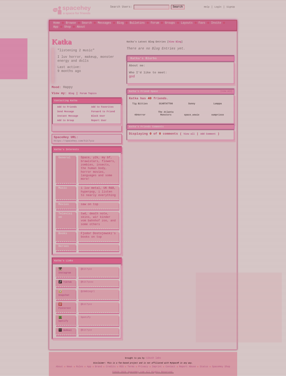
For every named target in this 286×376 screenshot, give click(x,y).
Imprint (157, 365)
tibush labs (153, 356)
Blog (120, 23)
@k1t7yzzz (87, 281)
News (69, 365)
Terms (130, 365)
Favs (202, 23)
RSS (122, 365)
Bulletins (137, 23)
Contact (170, 365)
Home (56, 23)
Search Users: (117, 7)
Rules (79, 365)
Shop (67, 27)
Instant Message (66, 116)
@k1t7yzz (86, 269)
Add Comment (208, 133)
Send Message (64, 111)
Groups (170, 23)
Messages (104, 23)
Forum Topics (88, 93)
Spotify (63, 318)
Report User (97, 120)
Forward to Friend (101, 111)
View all (189, 133)
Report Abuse (187, 365)
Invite (216, 23)
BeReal (65, 329)
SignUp (230, 7)
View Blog (175, 41)
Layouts (187, 23)
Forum (155, 23)
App (55, 27)
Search (182, 7)
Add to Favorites (100, 107)
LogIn (217, 7)
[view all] (226, 91)
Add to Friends (65, 107)
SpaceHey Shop (221, 365)
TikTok (65, 281)
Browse (71, 23)
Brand (98, 365)
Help (207, 7)
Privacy (143, 365)
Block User (96, 116)
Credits (111, 365)
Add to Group (64, 120)
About (81, 27)
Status (204, 365)
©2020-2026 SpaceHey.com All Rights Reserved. (143, 370)
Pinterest (64, 305)
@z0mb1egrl (88, 290)
